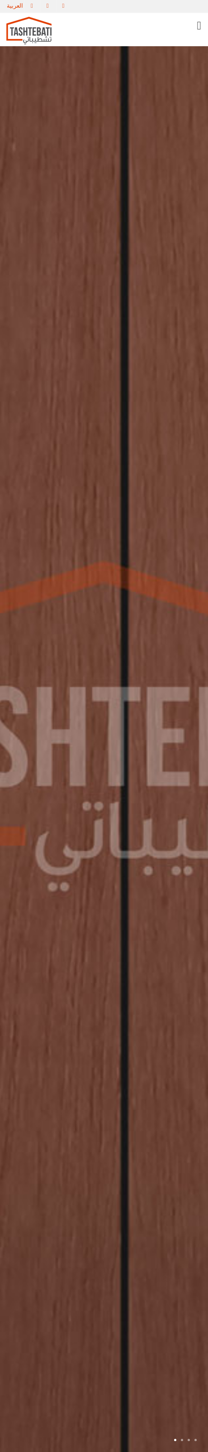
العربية (15, 5)
